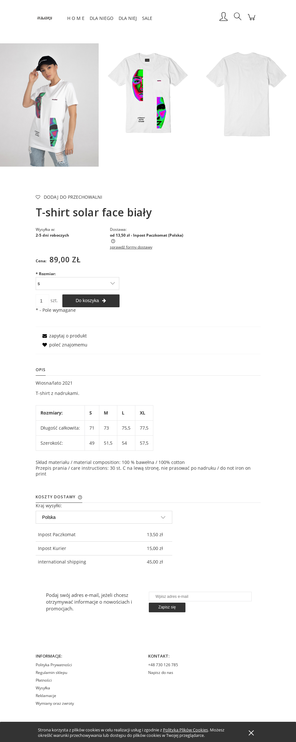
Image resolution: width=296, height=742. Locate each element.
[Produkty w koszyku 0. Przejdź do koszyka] (251, 20)
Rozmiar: (46, 273)
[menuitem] (76, 18)
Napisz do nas (160, 672)
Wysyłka (43, 688)
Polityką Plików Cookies (185, 730)
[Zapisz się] (167, 607)
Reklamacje (46, 695)
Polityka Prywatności (54, 665)
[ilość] (42, 300)
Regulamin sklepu (51, 672)
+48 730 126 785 (163, 665)
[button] (63, 336)
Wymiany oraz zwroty (55, 703)
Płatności (44, 680)
